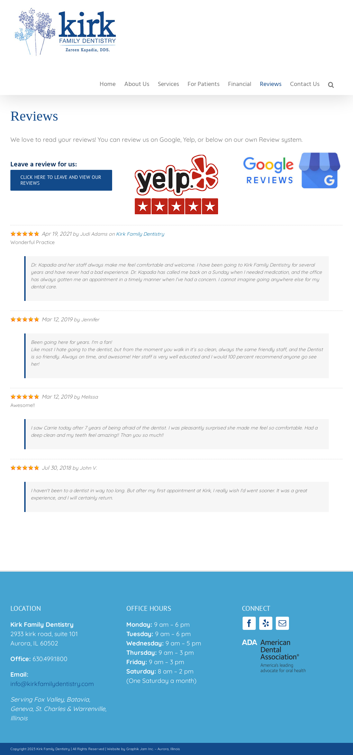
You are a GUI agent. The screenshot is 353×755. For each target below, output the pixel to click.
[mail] (282, 623)
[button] (331, 85)
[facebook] (249, 623)
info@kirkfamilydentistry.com (52, 684)
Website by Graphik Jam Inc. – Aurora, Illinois (143, 749)
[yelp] (265, 623)
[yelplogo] (176, 154)
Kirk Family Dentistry (140, 234)
